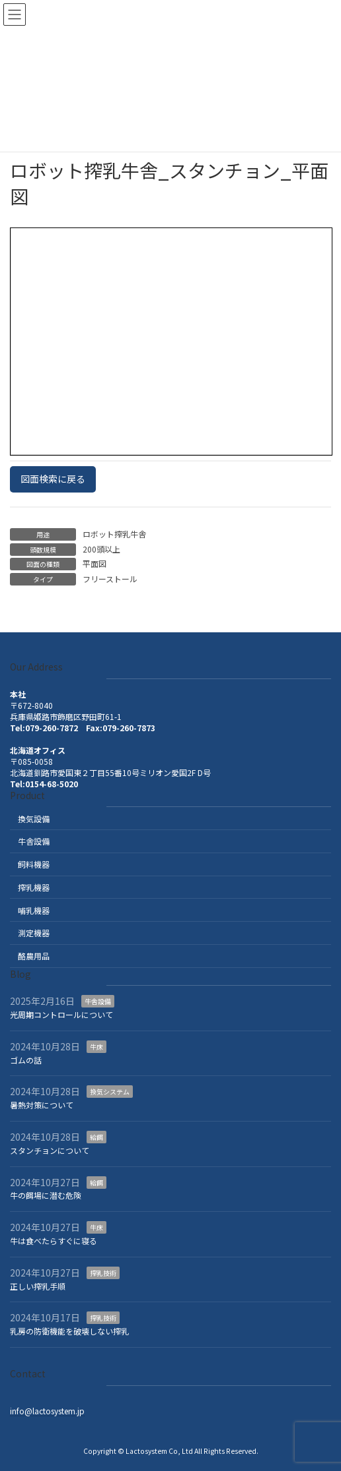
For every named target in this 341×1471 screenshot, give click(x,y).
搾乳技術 (103, 1273)
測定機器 (34, 932)
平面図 (94, 563)
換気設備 (34, 818)
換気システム (110, 1091)
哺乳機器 (34, 910)
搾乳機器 (34, 887)
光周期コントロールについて (61, 1014)
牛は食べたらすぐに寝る (53, 1240)
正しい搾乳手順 (37, 1286)
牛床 (96, 1047)
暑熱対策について (41, 1104)
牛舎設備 (34, 841)
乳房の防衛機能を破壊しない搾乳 (69, 1330)
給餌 (96, 1137)
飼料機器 (34, 864)
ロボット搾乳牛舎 (114, 533)
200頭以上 (101, 549)
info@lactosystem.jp (47, 1410)
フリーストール (110, 578)
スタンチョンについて (49, 1150)
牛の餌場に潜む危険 (45, 1195)
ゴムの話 (26, 1060)
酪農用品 (34, 955)
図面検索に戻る (52, 478)
